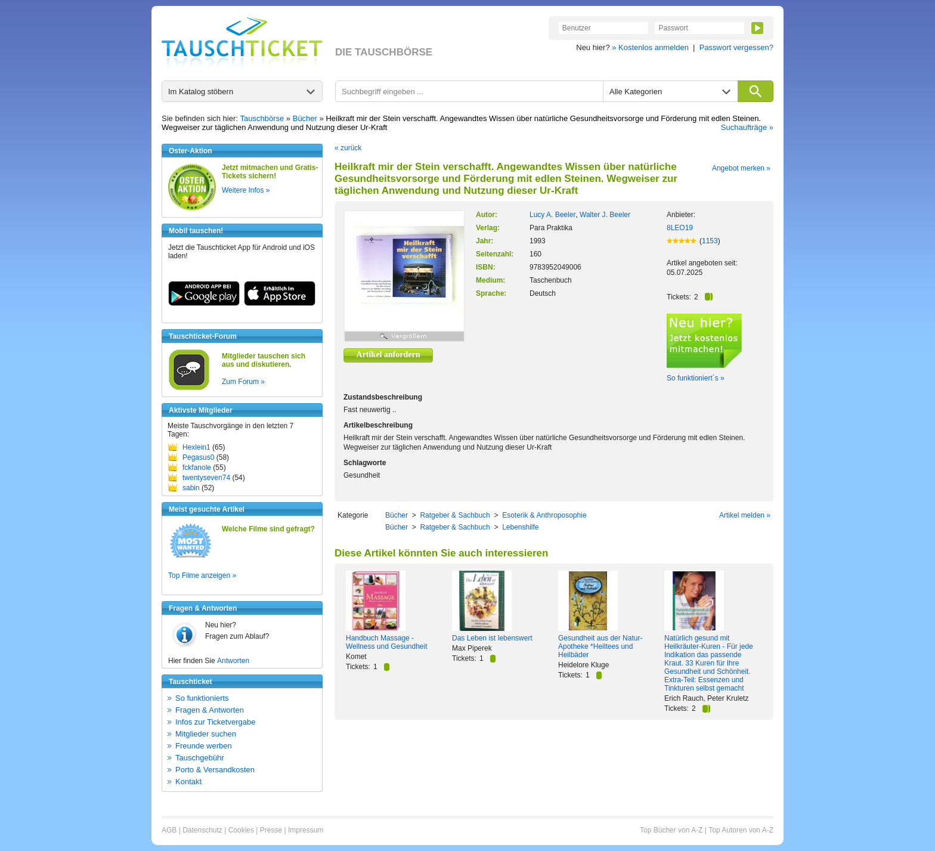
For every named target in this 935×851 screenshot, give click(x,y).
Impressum (305, 830)
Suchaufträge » (747, 127)
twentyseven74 (206, 478)
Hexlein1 (196, 447)
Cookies (241, 830)
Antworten (233, 661)
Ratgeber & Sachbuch (455, 515)
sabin (191, 488)
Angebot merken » (741, 168)
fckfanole (196, 467)
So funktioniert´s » (696, 378)
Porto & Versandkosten (215, 769)
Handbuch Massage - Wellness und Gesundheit (387, 642)
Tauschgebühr (199, 757)
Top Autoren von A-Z (740, 830)
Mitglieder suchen (205, 733)
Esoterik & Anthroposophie (544, 515)
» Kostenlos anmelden (650, 47)
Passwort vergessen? (736, 47)
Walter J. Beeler (605, 215)
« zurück (348, 148)
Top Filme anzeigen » (202, 575)
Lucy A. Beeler (552, 215)
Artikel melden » (744, 515)
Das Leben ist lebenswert (492, 638)
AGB (169, 830)
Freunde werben (203, 745)
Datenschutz (202, 830)
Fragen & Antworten (209, 709)
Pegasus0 (198, 457)
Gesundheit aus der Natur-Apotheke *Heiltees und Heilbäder (600, 646)
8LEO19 (680, 228)
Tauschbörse (262, 118)
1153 (710, 241)
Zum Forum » (243, 381)
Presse (271, 830)
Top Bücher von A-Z (671, 830)
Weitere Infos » (246, 190)
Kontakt (188, 781)
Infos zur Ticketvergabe (215, 721)
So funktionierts (202, 698)
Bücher (305, 118)
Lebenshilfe (520, 527)
